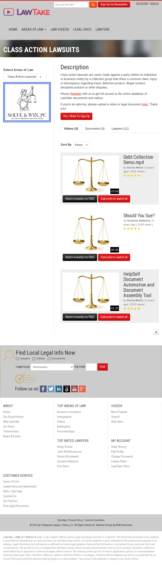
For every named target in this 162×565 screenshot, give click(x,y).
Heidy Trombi (65, 446)
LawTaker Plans (120, 466)
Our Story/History (13, 416)
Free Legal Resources (16, 506)
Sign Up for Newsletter (114, 4)
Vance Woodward (67, 456)
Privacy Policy (75, 520)
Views (81, 145)
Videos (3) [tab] (71, 128)
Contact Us (9, 496)
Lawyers (102, 29)
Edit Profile (117, 451)
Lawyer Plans (119, 461)
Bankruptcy (63, 426)
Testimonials (11, 431)
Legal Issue (23, 366)
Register (75, 93)
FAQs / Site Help (12, 491)
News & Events (12, 436)
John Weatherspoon (69, 451)
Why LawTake (11, 421)
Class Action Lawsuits (24, 76)
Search (115, 416)
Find (102, 366)
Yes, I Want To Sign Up (76, 116)
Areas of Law (34, 29)
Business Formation (69, 412)
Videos (38, 358)
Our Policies (10, 501)
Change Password (122, 456)
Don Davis (63, 466)
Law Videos (60, 29)
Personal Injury (66, 431)
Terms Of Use (11, 481)
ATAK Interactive (124, 525)
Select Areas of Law (18, 70)
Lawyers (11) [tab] (120, 128)
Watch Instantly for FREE (79, 198)
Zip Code (79, 366)
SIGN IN (154, 3)
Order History (119, 446)
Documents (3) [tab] (95, 128)
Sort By (66, 145)
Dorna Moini (135, 167)
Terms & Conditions (95, 520)
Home (13, 29)
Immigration (64, 416)
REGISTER (142, 3)
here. (145, 104)
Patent (61, 421)
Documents (56, 358)
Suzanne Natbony (138, 220)
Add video (117, 421)
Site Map (61, 520)
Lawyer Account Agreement (19, 486)
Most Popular (119, 412)
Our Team (8, 426)
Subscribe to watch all (114, 198)
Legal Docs (82, 29)
